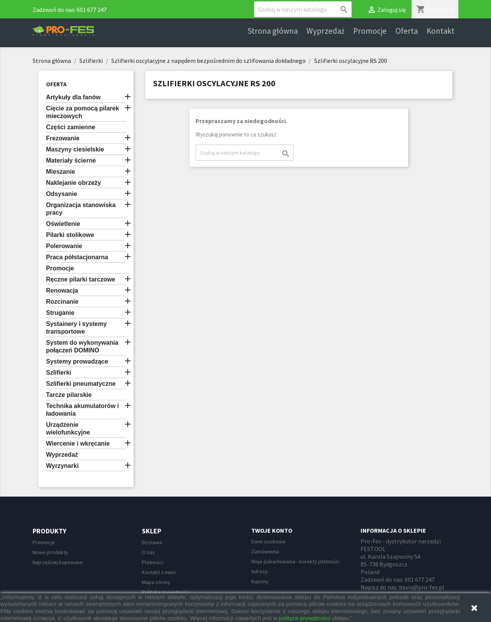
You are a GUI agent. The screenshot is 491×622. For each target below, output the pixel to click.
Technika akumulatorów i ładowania (82, 410)
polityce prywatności (304, 618)
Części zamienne (70, 127)
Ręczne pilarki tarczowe (80, 279)
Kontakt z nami (159, 572)
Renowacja (62, 290)
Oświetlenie (63, 223)
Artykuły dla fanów (73, 97)
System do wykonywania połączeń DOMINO (82, 346)
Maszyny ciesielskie (75, 149)
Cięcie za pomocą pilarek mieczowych (82, 112)
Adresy (259, 571)
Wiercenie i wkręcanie (78, 443)
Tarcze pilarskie (69, 395)
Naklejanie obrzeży (73, 182)
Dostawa (152, 542)
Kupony (260, 581)
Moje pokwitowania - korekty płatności (295, 561)
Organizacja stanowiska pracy (80, 209)
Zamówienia (265, 551)
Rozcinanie (62, 301)
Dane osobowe (268, 541)
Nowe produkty (50, 552)
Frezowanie (62, 138)
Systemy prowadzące (77, 361)
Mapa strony (156, 582)
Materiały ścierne (71, 160)
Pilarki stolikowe (70, 235)
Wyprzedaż (325, 31)
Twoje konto (271, 530)
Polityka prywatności (165, 592)
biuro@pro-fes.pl (421, 587)
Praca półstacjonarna (77, 257)
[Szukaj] (303, 9)
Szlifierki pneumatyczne (80, 383)
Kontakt (441, 31)
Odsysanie (61, 194)
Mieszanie (60, 171)
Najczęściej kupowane (58, 562)
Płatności (152, 562)
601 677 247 (92, 9)
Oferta (406, 31)
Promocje (370, 31)
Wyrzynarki (62, 465)
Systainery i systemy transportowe (76, 328)
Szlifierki (58, 372)
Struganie (60, 312)
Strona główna (272, 31)
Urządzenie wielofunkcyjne (68, 428)
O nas (148, 552)
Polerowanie (64, 246)
